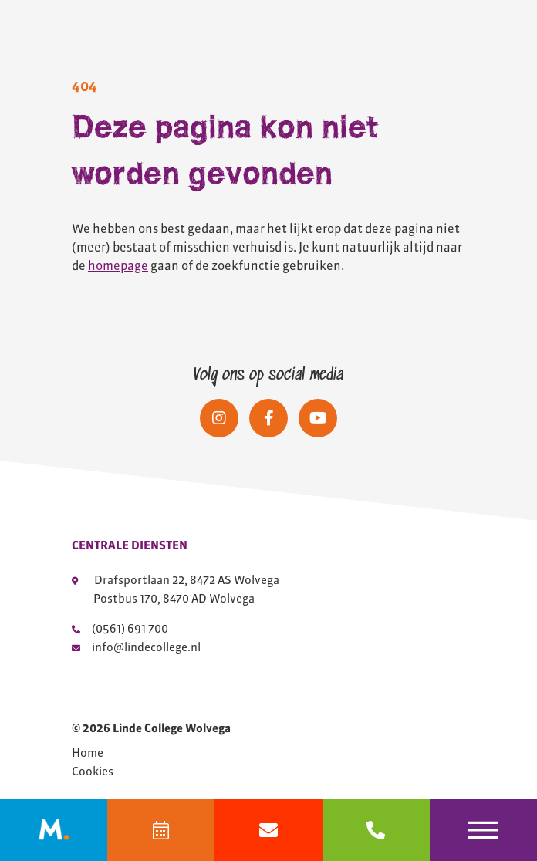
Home (87, 753)
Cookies (92, 771)
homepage (118, 265)
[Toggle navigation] (483, 830)
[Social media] (219, 418)
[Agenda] (160, 830)
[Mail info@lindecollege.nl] (268, 830)
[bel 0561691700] (376, 830)
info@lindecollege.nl (136, 647)
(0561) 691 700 (120, 628)
